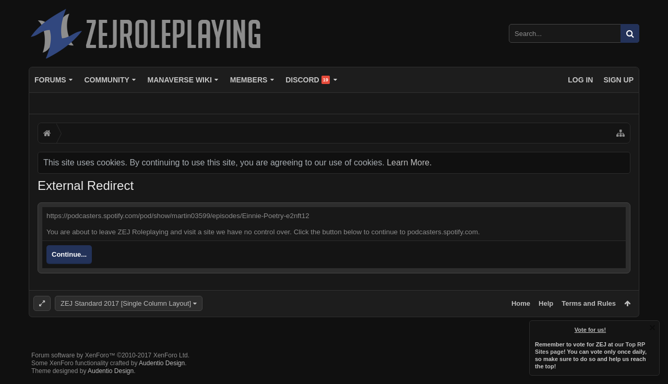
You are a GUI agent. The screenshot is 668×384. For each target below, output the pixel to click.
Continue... (69, 254)
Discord (307, 80)
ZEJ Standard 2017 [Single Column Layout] (126, 303)
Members (249, 80)
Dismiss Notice (652, 327)
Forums (50, 80)
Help (546, 303)
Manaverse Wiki (180, 80)
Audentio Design (162, 363)
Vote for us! (590, 330)
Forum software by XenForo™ (110, 355)
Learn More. (409, 162)
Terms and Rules (589, 303)
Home (520, 303)
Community (106, 80)
